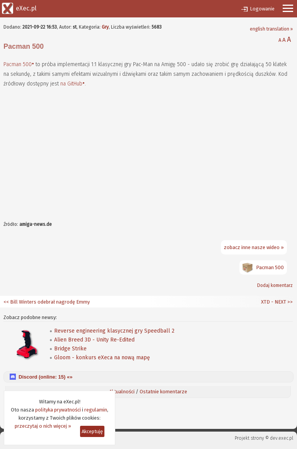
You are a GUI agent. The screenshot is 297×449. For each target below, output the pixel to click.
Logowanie (262, 9)
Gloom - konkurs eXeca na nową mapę (102, 357)
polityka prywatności (58, 410)
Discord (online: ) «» (45, 377)
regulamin (95, 410)
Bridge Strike (70, 348)
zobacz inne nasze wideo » (254, 247)
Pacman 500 (17, 64)
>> (289, 302)
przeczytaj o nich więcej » (43, 426)
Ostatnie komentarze (163, 391)
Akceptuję (92, 431)
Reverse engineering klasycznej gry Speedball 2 (114, 331)
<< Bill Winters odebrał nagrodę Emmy (46, 302)
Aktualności (122, 391)
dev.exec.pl (281, 438)
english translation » (271, 29)
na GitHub (71, 83)
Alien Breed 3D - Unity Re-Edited (94, 339)
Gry (105, 27)
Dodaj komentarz (275, 285)
